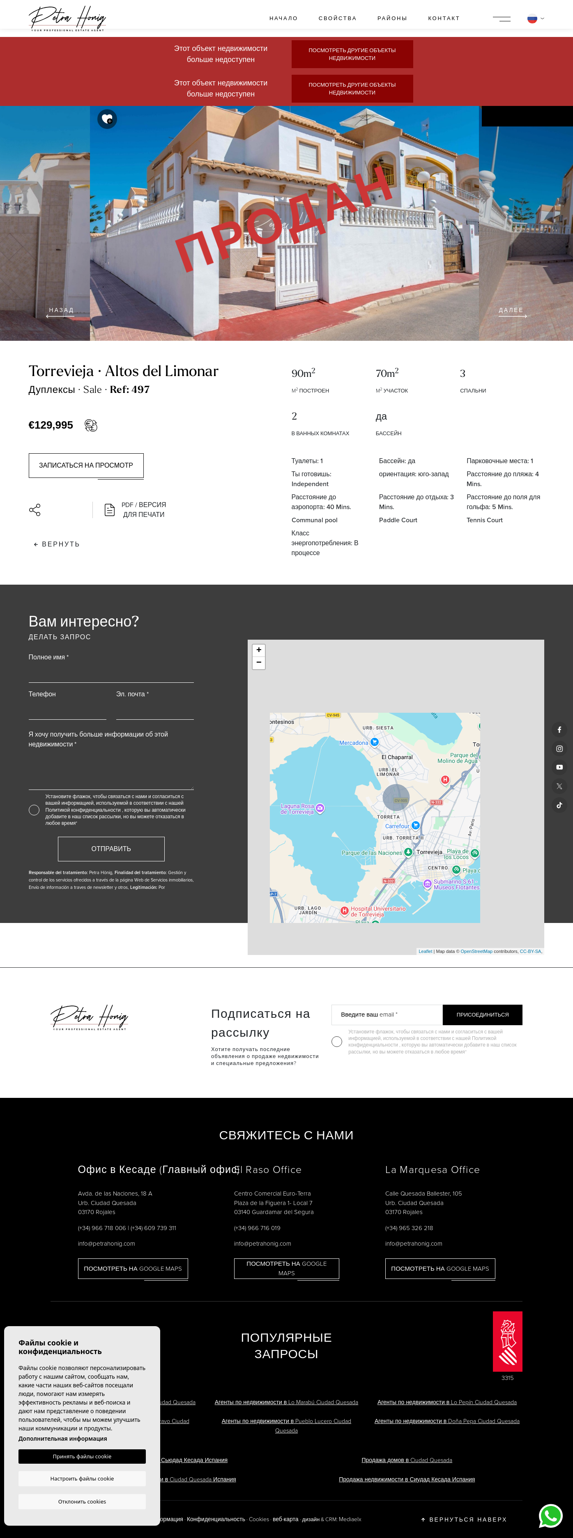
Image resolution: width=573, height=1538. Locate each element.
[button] (57, 510)
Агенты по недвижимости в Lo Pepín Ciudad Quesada (447, 1402)
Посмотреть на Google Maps (133, 1268)
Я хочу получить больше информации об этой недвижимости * (98, 739)
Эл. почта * (132, 694)
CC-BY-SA (530, 951)
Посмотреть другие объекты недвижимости (352, 54)
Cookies (259, 1519)
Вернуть (57, 544)
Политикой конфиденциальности (84, 810)
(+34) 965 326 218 (409, 1228)
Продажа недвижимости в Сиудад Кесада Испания (407, 1479)
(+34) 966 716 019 (257, 1228)
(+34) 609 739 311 (153, 1228)
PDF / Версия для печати (135, 509)
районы (392, 18)
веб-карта (286, 1519)
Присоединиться (483, 1015)
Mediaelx (350, 1519)
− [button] (259, 663)
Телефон (42, 694)
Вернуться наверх (464, 1519)
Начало (283, 18)
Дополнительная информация (62, 1439)
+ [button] (259, 651)
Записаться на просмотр (86, 465)
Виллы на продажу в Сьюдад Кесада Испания (166, 1460)
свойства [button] (338, 18)
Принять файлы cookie (82, 1456)
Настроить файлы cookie (82, 1478)
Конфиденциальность (216, 1519)
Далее (513, 312)
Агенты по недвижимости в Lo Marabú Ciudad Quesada (286, 1402)
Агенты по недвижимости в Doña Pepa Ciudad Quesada (447, 1421)
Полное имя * (49, 657)
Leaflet (425, 951)
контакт (444, 18)
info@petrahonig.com (106, 1243)
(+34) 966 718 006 (102, 1228)
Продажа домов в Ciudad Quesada (406, 1460)
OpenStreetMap (477, 951)
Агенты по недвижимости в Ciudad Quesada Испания (166, 1479)
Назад (60, 312)
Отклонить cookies (82, 1501)
